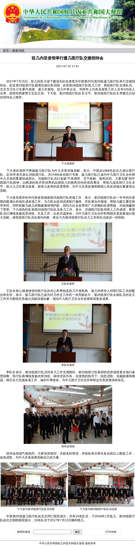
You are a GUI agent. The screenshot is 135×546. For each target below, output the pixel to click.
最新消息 (18, 50)
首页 (6, 50)
